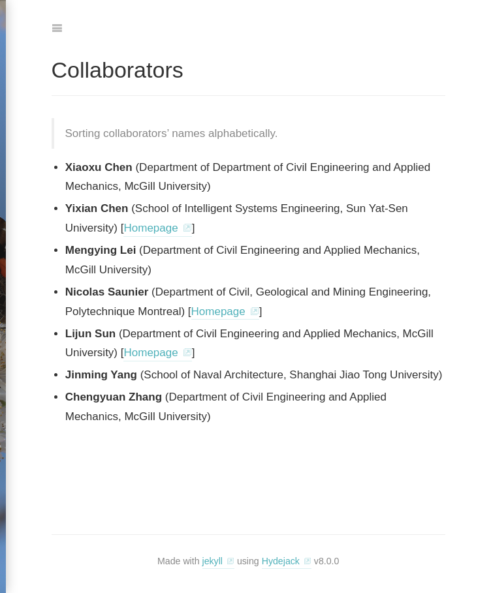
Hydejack (281, 561)
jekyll (212, 561)
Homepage (150, 228)
